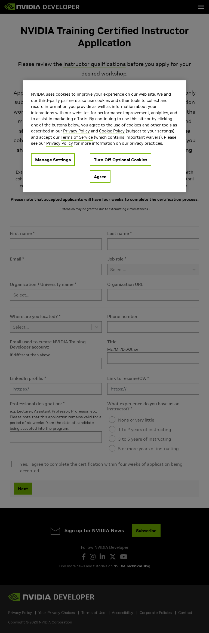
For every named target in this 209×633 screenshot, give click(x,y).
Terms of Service (77, 137)
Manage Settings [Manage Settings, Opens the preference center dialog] (53, 159)
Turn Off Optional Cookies (120, 159)
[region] (104, 136)
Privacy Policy (76, 131)
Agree (100, 176)
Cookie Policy (112, 131)
